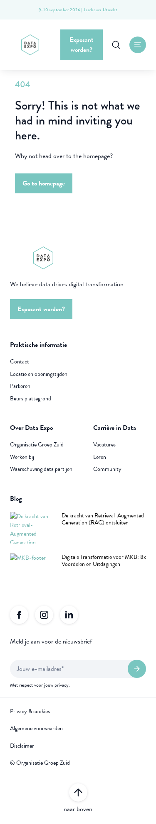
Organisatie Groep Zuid (37, 445)
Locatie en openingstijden (38, 374)
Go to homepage (43, 183)
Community (107, 469)
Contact (19, 362)
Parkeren (20, 386)
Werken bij (22, 457)
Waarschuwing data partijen (41, 469)
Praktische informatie (38, 345)
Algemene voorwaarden (36, 728)
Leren (99, 457)
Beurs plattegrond (30, 398)
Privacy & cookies (30, 711)
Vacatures (104, 445)
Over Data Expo (31, 428)
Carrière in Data (114, 428)
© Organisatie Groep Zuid (40, 763)
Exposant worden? (81, 45)
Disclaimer (22, 746)
